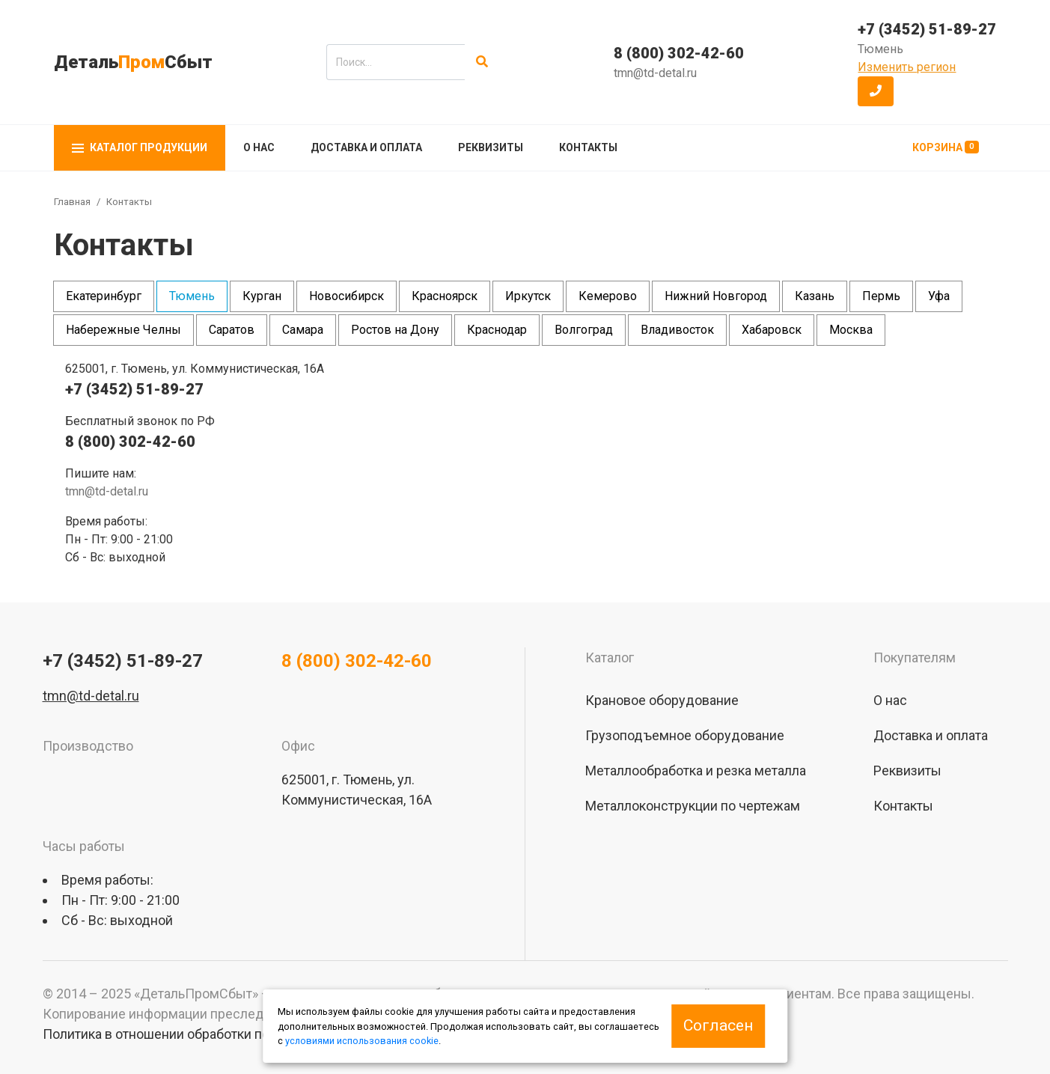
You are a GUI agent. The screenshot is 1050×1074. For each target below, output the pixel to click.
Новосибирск (346, 296)
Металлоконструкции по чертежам (692, 806)
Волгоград (584, 330)
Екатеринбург (103, 296)
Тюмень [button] (880, 49)
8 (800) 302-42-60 (679, 53)
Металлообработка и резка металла (695, 770)
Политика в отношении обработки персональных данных (219, 1034)
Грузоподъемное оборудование (684, 735)
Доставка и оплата (366, 147)
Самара (302, 330)
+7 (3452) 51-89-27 (927, 29)
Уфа (939, 296)
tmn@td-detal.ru (655, 73)
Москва (851, 330)
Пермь (881, 296)
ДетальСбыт (133, 62)
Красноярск (444, 296)
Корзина (945, 147)
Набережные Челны (123, 330)
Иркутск (528, 296)
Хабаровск (772, 330)
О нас (259, 147)
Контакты (588, 147)
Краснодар (497, 330)
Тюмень (192, 296)
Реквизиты (490, 147)
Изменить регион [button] (907, 67)
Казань (814, 296)
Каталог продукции (139, 147)
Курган (261, 296)
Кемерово (608, 296)
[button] (876, 91)
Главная (72, 201)
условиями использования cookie (362, 1040)
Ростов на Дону (395, 330)
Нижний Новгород (716, 296)
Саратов (231, 330)
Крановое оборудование (662, 700)
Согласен (718, 1025)
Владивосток (677, 330)
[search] (395, 62)
